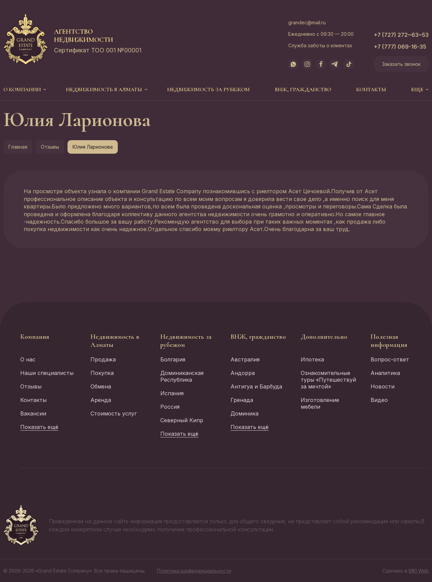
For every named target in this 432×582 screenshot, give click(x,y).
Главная (17, 147)
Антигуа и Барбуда (256, 386)
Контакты (371, 89)
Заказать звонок (401, 64)
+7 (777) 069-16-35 (400, 46)
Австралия (245, 359)
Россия (170, 406)
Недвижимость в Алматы (104, 89)
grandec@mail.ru (307, 22)
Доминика (245, 413)
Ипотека (312, 359)
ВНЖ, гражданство (303, 89)
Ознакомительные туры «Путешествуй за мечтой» (328, 380)
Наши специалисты (47, 373)
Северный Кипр (181, 420)
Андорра (243, 373)
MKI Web (419, 571)
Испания (172, 393)
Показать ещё (39, 427)
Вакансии (33, 413)
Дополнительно (324, 337)
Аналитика (385, 373)
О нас (27, 359)
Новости (383, 386)
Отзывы (50, 147)
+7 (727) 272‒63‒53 (401, 34)
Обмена (100, 386)
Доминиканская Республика (182, 376)
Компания (34, 337)
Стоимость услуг (113, 413)
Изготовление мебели (320, 403)
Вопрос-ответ (390, 359)
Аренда (100, 400)
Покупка (102, 373)
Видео (379, 400)
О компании (22, 89)
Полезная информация (389, 341)
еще (417, 89)
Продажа (103, 359)
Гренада (242, 400)
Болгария (172, 359)
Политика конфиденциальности (194, 571)
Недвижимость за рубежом (208, 89)
